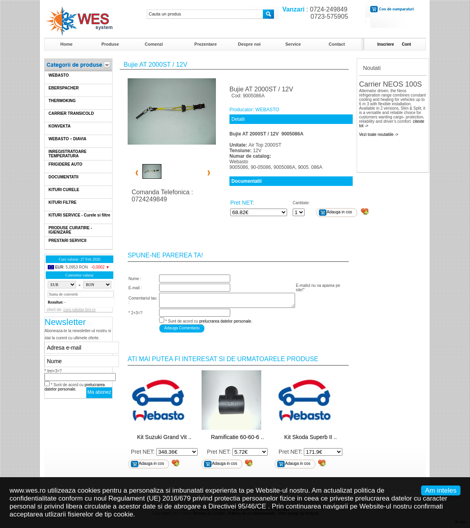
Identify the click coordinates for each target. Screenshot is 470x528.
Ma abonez (99, 392)
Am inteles (440, 490)
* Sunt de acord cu (75, 387)
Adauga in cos (339, 212)
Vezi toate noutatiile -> (378, 134)
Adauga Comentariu (182, 328)
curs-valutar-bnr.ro (79, 310)
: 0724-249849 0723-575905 (313, 13)
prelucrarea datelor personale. (75, 387)
